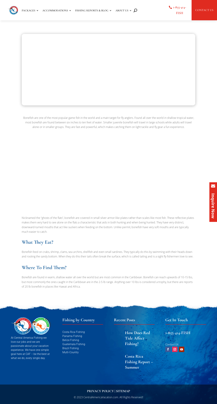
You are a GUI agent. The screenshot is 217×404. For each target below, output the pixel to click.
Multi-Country (70, 352)
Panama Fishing (72, 336)
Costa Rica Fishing (73, 332)
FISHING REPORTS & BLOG (91, 10)
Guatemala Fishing (73, 344)
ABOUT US (121, 10)
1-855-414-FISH (179, 10)
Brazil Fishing (70, 348)
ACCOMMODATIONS (55, 10)
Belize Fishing (70, 340)
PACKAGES (28, 10)
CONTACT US (204, 10)
